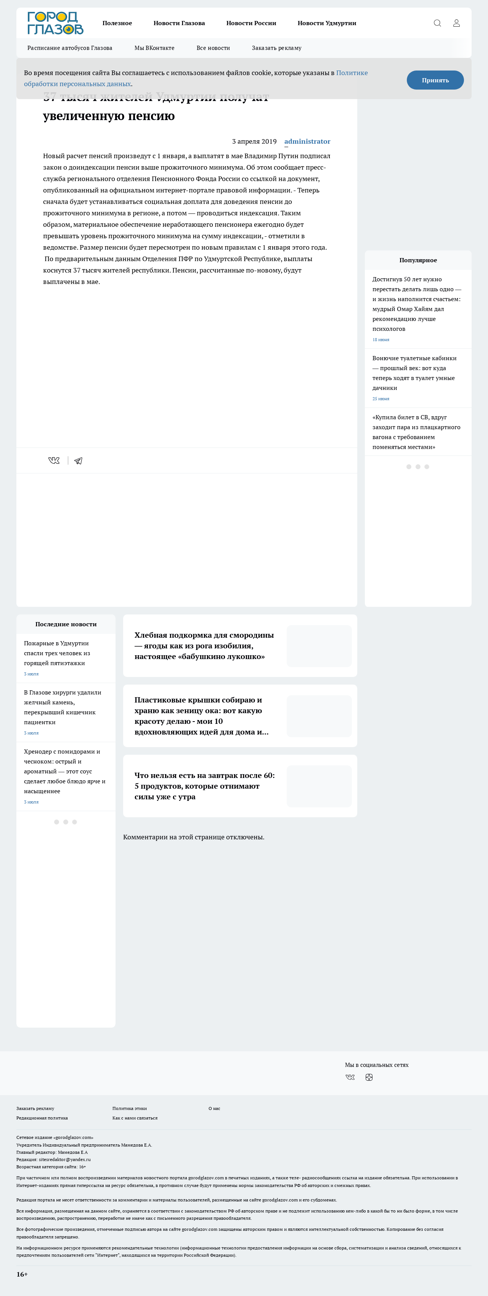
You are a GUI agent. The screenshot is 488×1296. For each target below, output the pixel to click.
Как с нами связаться (134, 1118)
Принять (435, 80)
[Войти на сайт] (456, 22)
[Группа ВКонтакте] (350, 1077)
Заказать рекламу (277, 47)
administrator (307, 141)
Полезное (117, 23)
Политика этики (129, 1108)
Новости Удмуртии (327, 23)
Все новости (213, 47)
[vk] (54, 460)
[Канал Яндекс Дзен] (369, 1077)
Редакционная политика (42, 1118)
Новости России (251, 23)
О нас (214, 1108)
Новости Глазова (179, 23)
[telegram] (80, 460)
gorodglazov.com (206, 1178)
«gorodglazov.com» (73, 1137)
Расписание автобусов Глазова (69, 47)
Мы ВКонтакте (155, 47)
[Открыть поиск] (437, 22)
